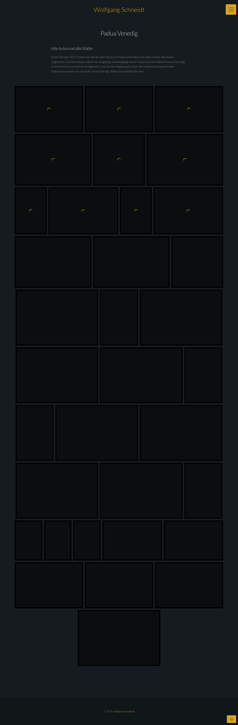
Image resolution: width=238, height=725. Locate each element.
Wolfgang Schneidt (119, 9)
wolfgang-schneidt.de (124, 711)
